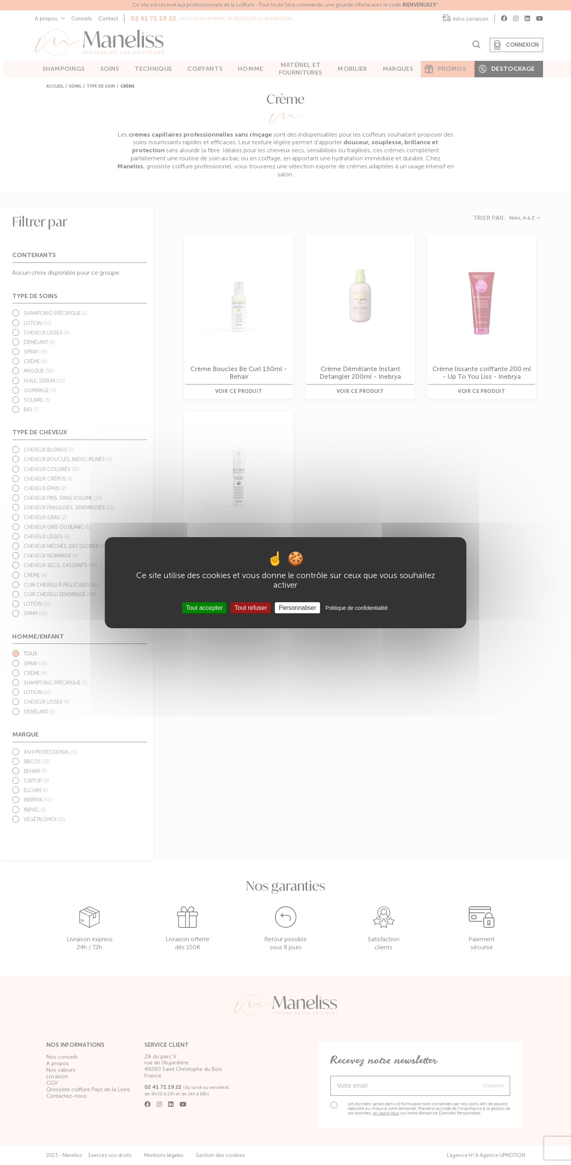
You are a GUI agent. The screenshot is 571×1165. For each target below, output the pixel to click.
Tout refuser (251, 607)
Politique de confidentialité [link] (357, 608)
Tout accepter (204, 607)
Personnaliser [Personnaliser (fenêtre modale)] (297, 607)
